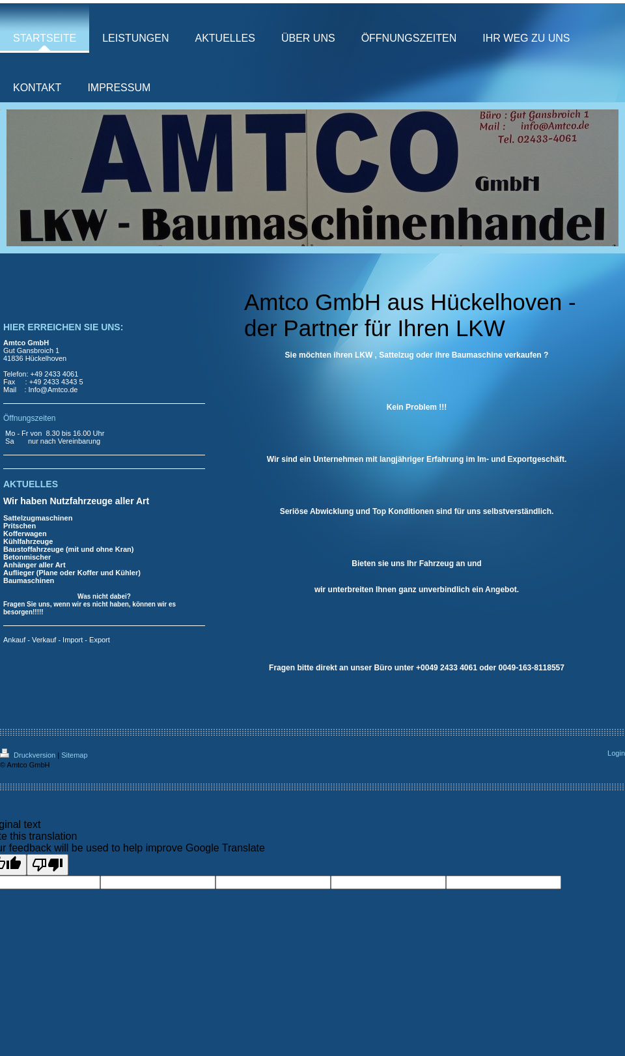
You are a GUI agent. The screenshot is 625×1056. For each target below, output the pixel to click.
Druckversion (28, 755)
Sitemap (74, 755)
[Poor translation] (47, 865)
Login (616, 753)
